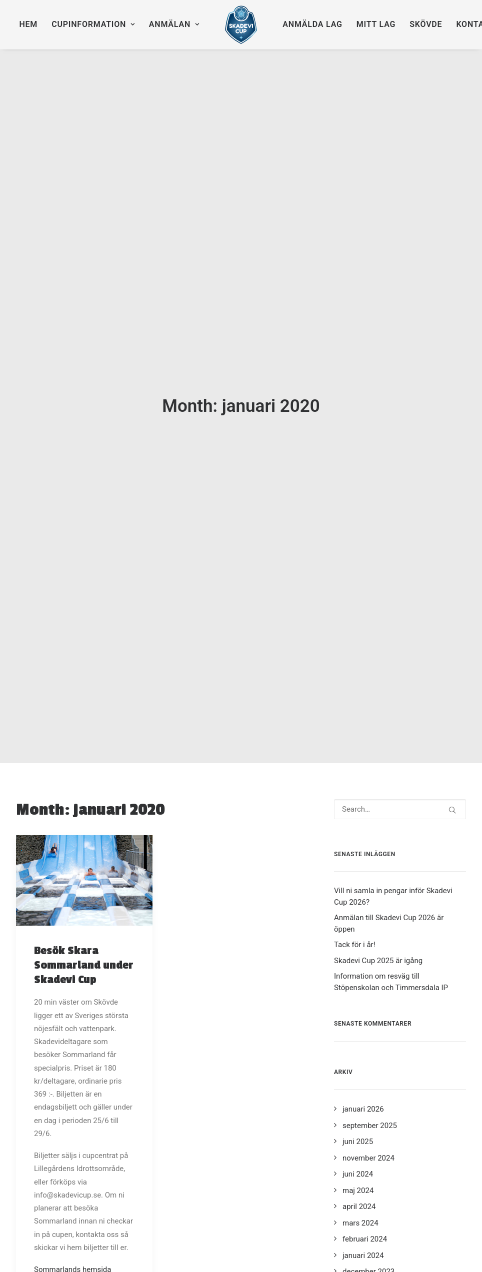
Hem (28, 24)
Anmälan (174, 24)
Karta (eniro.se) (60, 1213)
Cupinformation (93, 24)
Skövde (426, 24)
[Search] (400, 740)
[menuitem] (28, 24)
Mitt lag (376, 24)
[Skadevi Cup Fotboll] (241, 24)
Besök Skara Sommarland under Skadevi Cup (84, 896)
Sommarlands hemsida (72, 1200)
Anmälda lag (312, 24)
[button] (84, 811)
